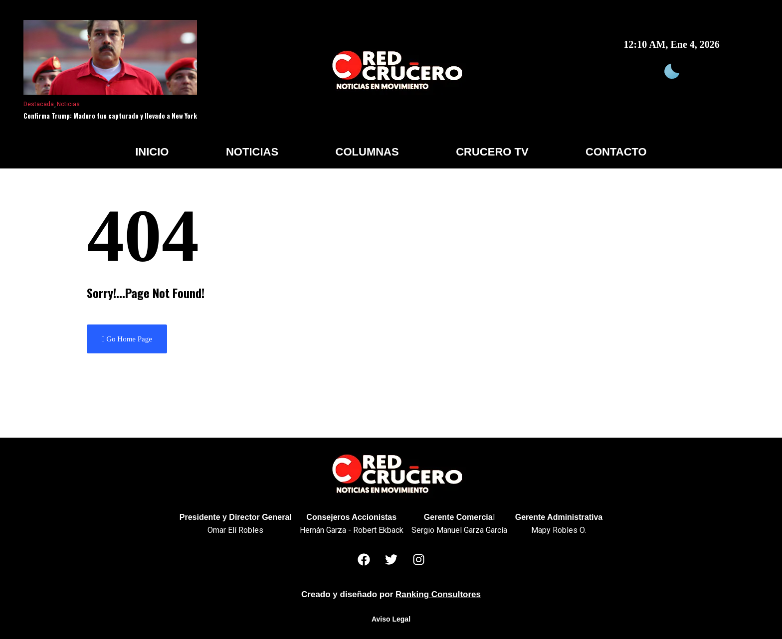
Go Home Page (127, 339)
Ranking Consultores (438, 594)
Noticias (68, 104)
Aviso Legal (391, 619)
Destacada (38, 104)
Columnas (367, 152)
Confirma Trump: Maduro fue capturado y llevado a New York (110, 116)
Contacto (616, 152)
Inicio (152, 152)
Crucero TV (492, 152)
